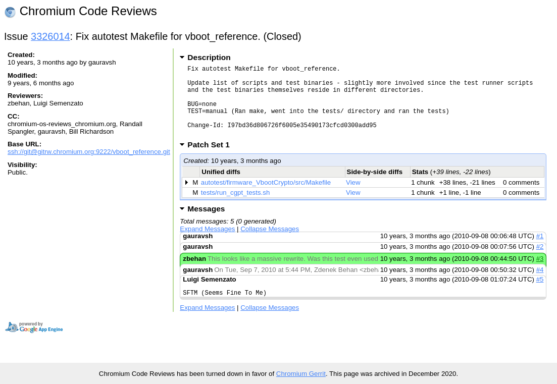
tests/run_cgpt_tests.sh (235, 207)
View (353, 197)
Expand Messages (207, 244)
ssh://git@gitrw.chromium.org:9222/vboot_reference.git (89, 151)
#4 (540, 285)
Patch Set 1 (211, 159)
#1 (540, 251)
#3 (540, 274)
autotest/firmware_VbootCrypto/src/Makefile (266, 197)
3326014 (50, 36)
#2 (540, 261)
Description (208, 57)
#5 (540, 294)
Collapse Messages (269, 244)
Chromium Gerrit (301, 373)
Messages (206, 224)
